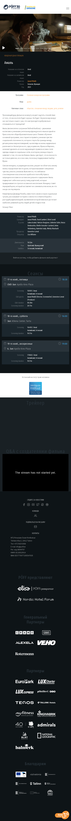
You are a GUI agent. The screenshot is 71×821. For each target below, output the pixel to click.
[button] (5, 31)
